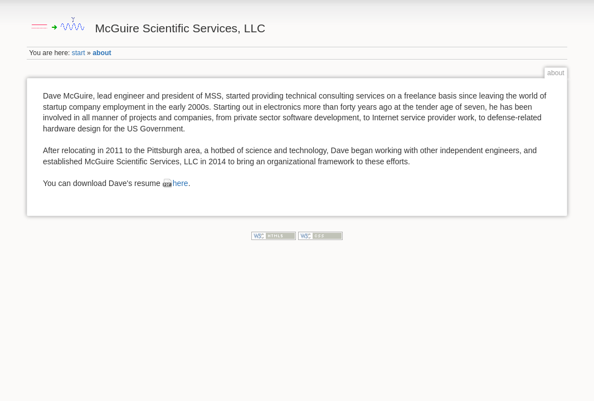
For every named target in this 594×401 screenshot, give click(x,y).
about (101, 53)
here (180, 183)
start (78, 53)
